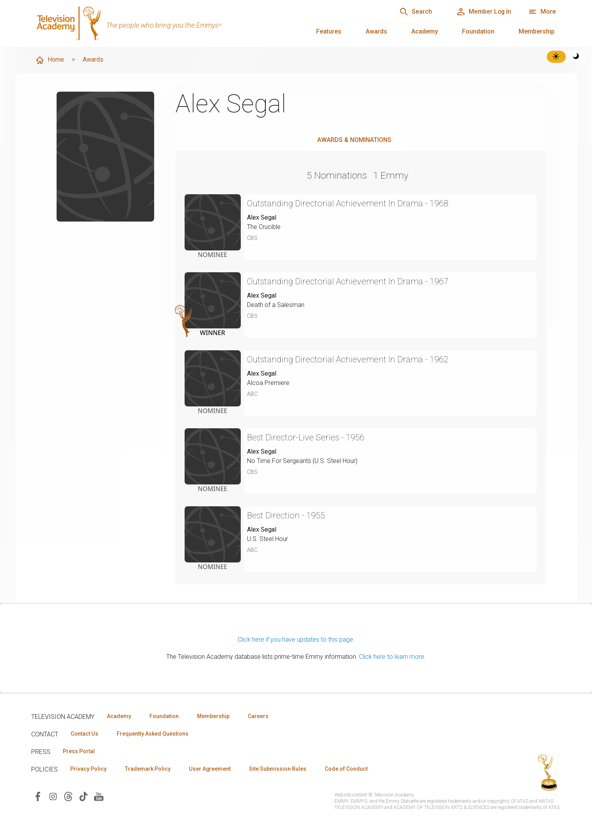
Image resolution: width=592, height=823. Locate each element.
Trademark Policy (148, 769)
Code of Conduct (346, 769)
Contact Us (84, 734)
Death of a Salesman (275, 305)
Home (49, 60)
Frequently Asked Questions (152, 734)
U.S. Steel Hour (267, 539)
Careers (258, 716)
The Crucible (264, 227)
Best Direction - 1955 (286, 515)
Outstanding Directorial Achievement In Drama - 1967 (347, 281)
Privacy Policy (88, 769)
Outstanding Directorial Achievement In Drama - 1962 (347, 359)
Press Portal (79, 751)
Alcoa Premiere (268, 383)
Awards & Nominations (354, 140)
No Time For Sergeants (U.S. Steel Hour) (302, 461)
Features (328, 31)
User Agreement (210, 769)
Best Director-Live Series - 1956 (306, 437)
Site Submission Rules (277, 769)
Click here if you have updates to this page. (296, 639)
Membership (537, 31)
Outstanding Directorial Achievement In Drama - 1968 (347, 203)
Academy (424, 31)
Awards (376, 31)
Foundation (478, 31)
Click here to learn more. (392, 656)
